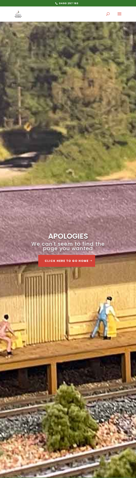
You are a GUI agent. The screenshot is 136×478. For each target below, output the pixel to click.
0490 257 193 (68, 3)
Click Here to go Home (67, 261)
